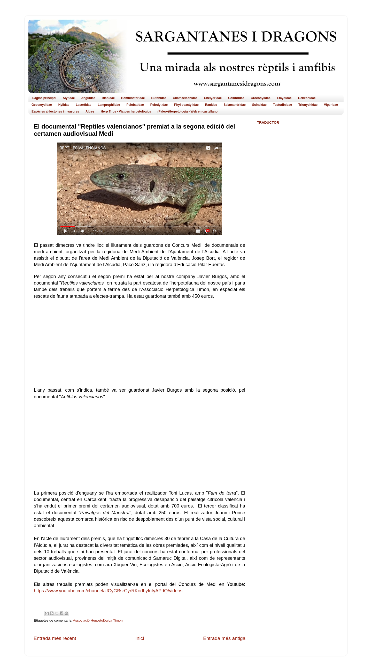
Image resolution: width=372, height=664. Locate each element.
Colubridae (236, 98)
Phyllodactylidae (186, 105)
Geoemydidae (42, 105)
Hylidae (63, 105)
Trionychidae (307, 105)
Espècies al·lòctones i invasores (55, 111)
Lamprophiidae (109, 105)
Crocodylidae (260, 98)
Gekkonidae (307, 98)
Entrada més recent (55, 638)
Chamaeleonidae (185, 98)
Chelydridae (213, 98)
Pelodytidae (159, 105)
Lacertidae (83, 105)
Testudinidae (282, 105)
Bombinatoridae (133, 98)
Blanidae (108, 98)
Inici (139, 638)
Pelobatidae (135, 105)
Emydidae (284, 98)
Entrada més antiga (224, 638)
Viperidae (331, 105)
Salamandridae (235, 105)
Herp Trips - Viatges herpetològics (126, 111)
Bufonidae (158, 98)
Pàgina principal (44, 98)
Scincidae (259, 105)
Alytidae (69, 98)
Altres (90, 111)
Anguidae (88, 98)
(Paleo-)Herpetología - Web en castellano (188, 111)
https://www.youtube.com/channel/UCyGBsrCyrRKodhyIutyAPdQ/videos (109, 590)
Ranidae (211, 105)
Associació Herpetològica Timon (98, 620)
